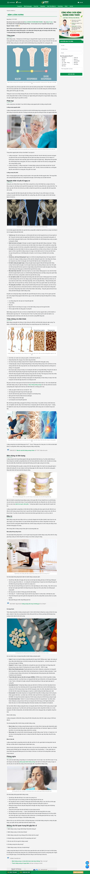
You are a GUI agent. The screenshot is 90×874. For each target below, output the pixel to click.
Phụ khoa (64, 64)
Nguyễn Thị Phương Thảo (16, 869)
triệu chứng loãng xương (35, 384)
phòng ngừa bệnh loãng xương (27, 761)
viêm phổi (25, 504)
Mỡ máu (64, 65)
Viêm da (76, 57)
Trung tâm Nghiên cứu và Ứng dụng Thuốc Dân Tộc (45, 2)
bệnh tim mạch (19, 504)
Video (66, 6)
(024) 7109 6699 (12, 872)
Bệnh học (13, 10)
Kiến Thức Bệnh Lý (51, 6)
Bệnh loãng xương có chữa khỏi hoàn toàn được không (26, 861)
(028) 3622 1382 (25, 872)
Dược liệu (36, 6)
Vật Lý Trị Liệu (49, 22)
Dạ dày (63, 61)
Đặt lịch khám (78, 872)
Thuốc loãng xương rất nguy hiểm (20, 863)
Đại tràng (76, 64)
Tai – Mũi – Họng (66, 62)
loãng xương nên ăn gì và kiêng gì (30, 603)
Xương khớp (76, 61)
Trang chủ (19, 6)
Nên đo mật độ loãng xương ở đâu (25, 450)
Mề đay (63, 59)
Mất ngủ (76, 62)
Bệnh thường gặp (28, 6)
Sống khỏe (42, 6)
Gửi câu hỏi (71, 74)
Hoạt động (60, 6)
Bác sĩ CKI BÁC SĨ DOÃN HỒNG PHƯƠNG (33, 22)
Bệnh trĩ (75, 59)
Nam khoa (64, 57)
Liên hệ (71, 6)
